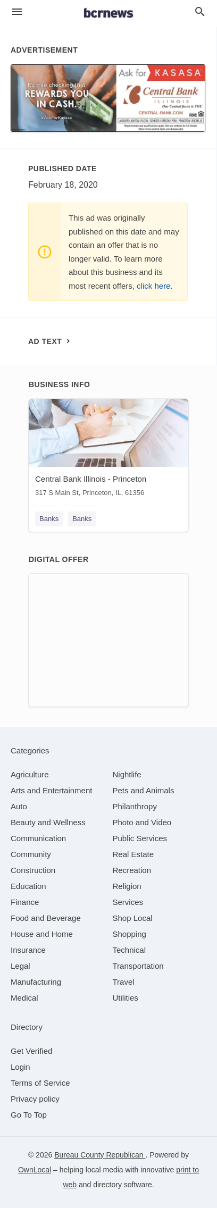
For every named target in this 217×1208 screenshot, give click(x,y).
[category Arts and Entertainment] (51, 790)
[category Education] (28, 886)
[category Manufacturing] (36, 981)
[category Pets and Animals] (143, 790)
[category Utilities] (125, 997)
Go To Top (29, 1114)
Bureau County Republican (99, 1155)
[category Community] (31, 854)
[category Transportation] (138, 965)
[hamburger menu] (17, 12)
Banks (49, 519)
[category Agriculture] (30, 774)
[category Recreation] (132, 870)
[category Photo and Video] (142, 822)
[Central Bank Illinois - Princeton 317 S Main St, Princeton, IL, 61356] (108, 450)
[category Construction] (33, 870)
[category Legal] (20, 965)
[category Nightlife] (127, 774)
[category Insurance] (28, 949)
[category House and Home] (42, 933)
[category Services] (128, 902)
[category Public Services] (140, 838)
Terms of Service (40, 1082)
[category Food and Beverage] (46, 917)
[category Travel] (124, 981)
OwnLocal (34, 1169)
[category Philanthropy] (135, 806)
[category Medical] (24, 997)
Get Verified (31, 1050)
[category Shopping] (129, 933)
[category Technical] (129, 949)
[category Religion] (127, 886)
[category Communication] (38, 838)
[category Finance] (25, 902)
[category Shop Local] (133, 917)
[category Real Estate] (133, 854)
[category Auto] (19, 806)
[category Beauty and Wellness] (48, 822)
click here (153, 285)
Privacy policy (35, 1098)
